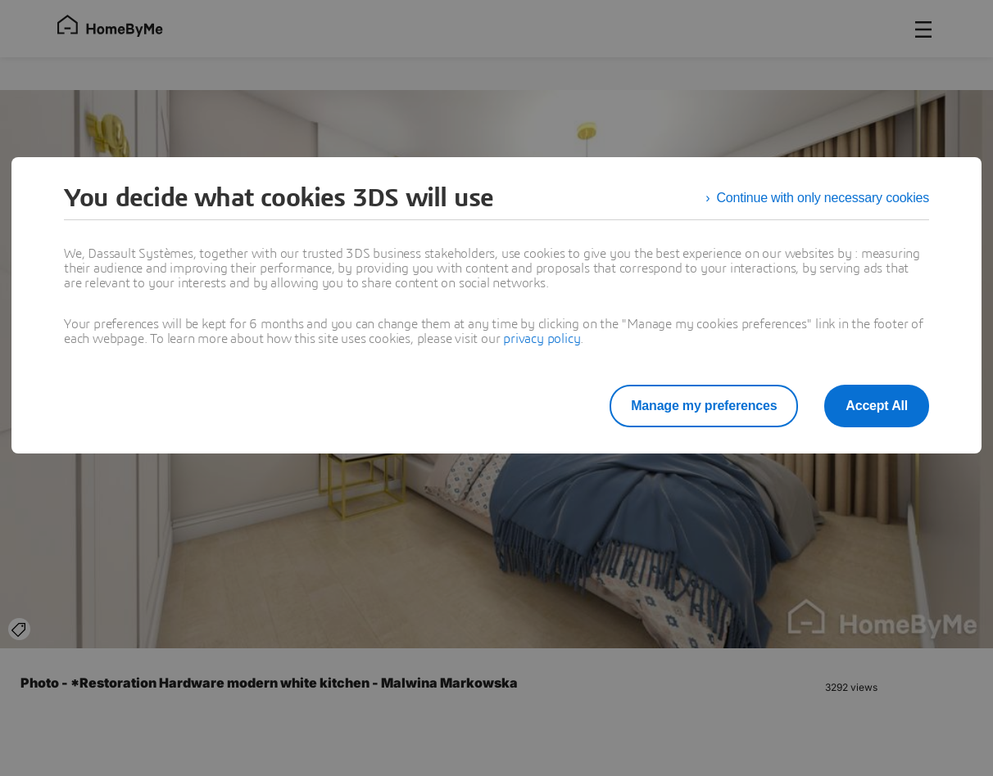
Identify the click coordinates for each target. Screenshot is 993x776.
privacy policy (541, 338)
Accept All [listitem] (877, 406)
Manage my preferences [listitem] (704, 406)
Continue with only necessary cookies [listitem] (822, 198)
